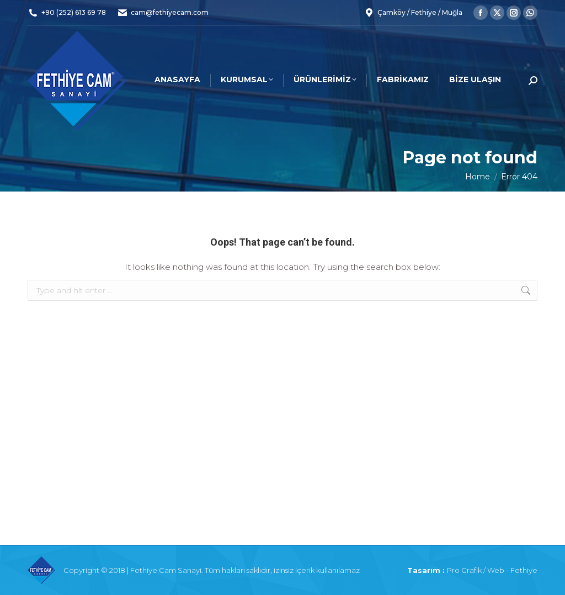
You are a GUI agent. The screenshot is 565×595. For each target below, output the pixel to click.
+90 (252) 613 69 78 (73, 12)
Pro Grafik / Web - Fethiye (492, 570)
